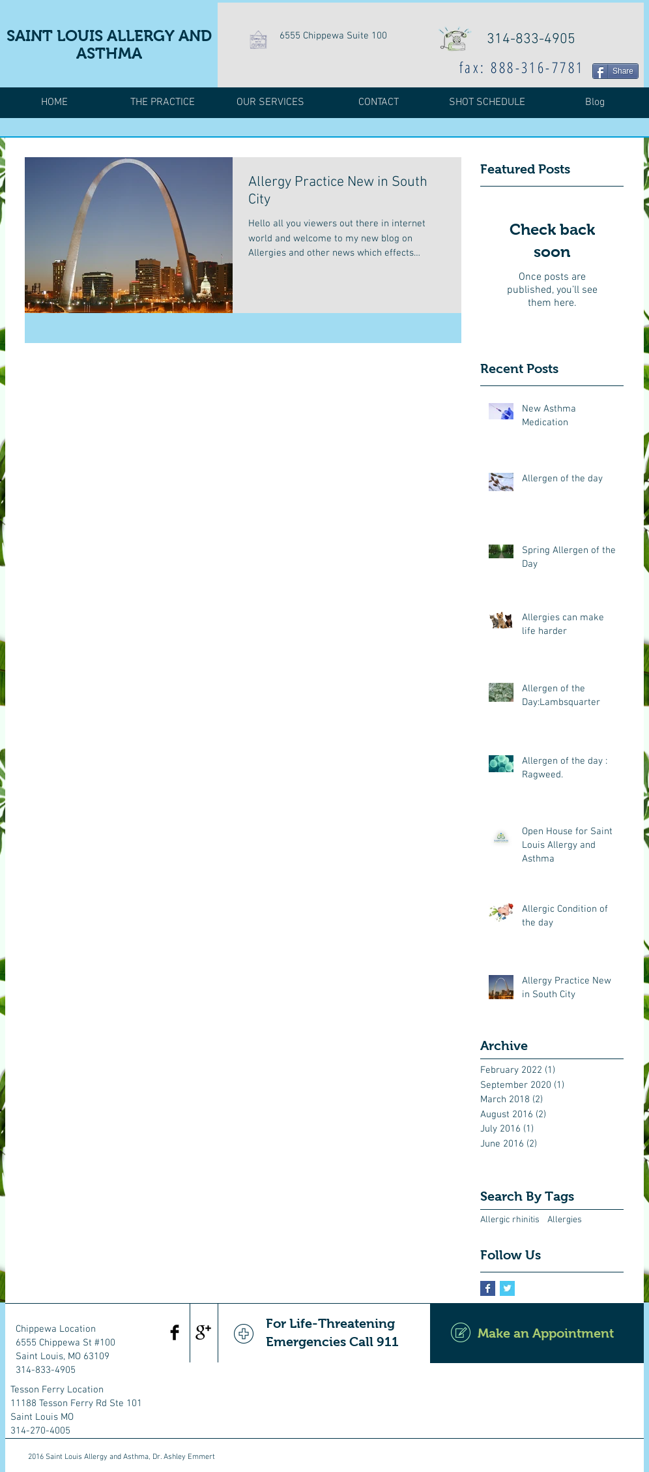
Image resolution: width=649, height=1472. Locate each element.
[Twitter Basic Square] (507, 1288)
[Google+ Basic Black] (203, 1332)
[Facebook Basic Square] (487, 1288)
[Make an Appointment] (537, 1333)
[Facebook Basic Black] (174, 1332)
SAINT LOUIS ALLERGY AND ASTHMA (109, 44)
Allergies (564, 1219)
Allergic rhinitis (510, 1219)
